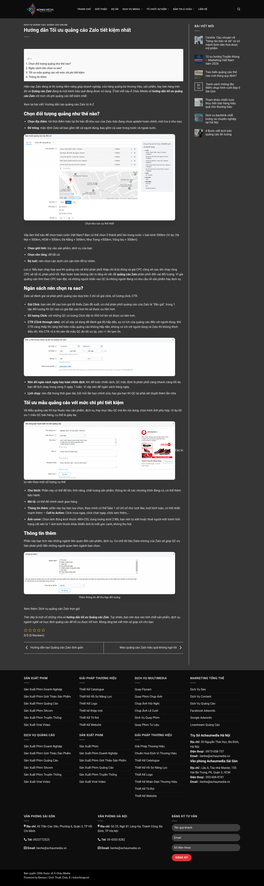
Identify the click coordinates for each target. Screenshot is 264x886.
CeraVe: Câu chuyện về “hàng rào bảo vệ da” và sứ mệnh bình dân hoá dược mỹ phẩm (223, 43)
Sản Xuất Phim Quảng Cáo (41, 703)
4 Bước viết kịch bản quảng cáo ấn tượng (219, 132)
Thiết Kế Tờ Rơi (89, 717)
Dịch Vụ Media (132, 9)
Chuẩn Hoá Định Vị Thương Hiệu (156, 753)
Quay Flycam (143, 689)
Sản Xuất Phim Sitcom (38, 710)
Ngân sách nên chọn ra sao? (45, 68)
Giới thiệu (101, 9)
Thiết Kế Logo (88, 703)
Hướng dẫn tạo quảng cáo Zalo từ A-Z (69, 104)
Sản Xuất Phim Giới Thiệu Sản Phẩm (47, 696)
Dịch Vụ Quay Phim (147, 717)
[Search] (238, 9)
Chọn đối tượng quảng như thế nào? (50, 63)
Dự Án (115, 9)
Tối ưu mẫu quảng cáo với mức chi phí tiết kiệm (56, 72)
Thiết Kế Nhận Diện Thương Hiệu (156, 782)
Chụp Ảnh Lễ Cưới (146, 710)
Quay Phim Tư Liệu (147, 725)
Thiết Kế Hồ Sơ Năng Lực (95, 696)
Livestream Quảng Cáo (205, 725)
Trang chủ (84, 9)
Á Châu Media (62, 873)
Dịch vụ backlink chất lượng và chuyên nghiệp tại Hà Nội (221, 119)
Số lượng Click (37, 315)
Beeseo (42, 877)
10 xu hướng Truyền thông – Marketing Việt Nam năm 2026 (222, 60)
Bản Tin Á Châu (183, 9)
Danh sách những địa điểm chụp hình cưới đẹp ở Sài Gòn (223, 87)
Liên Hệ (202, 9)
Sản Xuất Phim (88, 746)
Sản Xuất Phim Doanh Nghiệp (43, 689)
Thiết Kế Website (90, 725)
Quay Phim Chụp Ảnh (148, 696)
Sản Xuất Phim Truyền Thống (42, 717)
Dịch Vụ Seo (198, 689)
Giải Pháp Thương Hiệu (150, 746)
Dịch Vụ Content (200, 696)
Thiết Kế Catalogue (91, 689)
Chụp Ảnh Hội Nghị (147, 703)
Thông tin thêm (38, 77)
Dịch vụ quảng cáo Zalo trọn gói (59, 609)
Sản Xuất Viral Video (37, 725)
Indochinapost (80, 877)
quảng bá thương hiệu (128, 86)
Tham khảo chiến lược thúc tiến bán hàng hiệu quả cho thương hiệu (221, 103)
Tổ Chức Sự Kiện (157, 9)
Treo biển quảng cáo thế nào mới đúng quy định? (221, 73)
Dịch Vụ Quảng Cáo (34, 25)
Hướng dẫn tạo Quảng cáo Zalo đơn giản (53, 647)
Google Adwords (201, 717)
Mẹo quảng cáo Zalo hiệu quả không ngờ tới (151, 647)
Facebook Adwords (202, 710)
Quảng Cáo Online (57, 25)
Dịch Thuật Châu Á (59, 877)
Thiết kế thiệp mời (91, 710)
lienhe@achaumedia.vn (215, 756)
